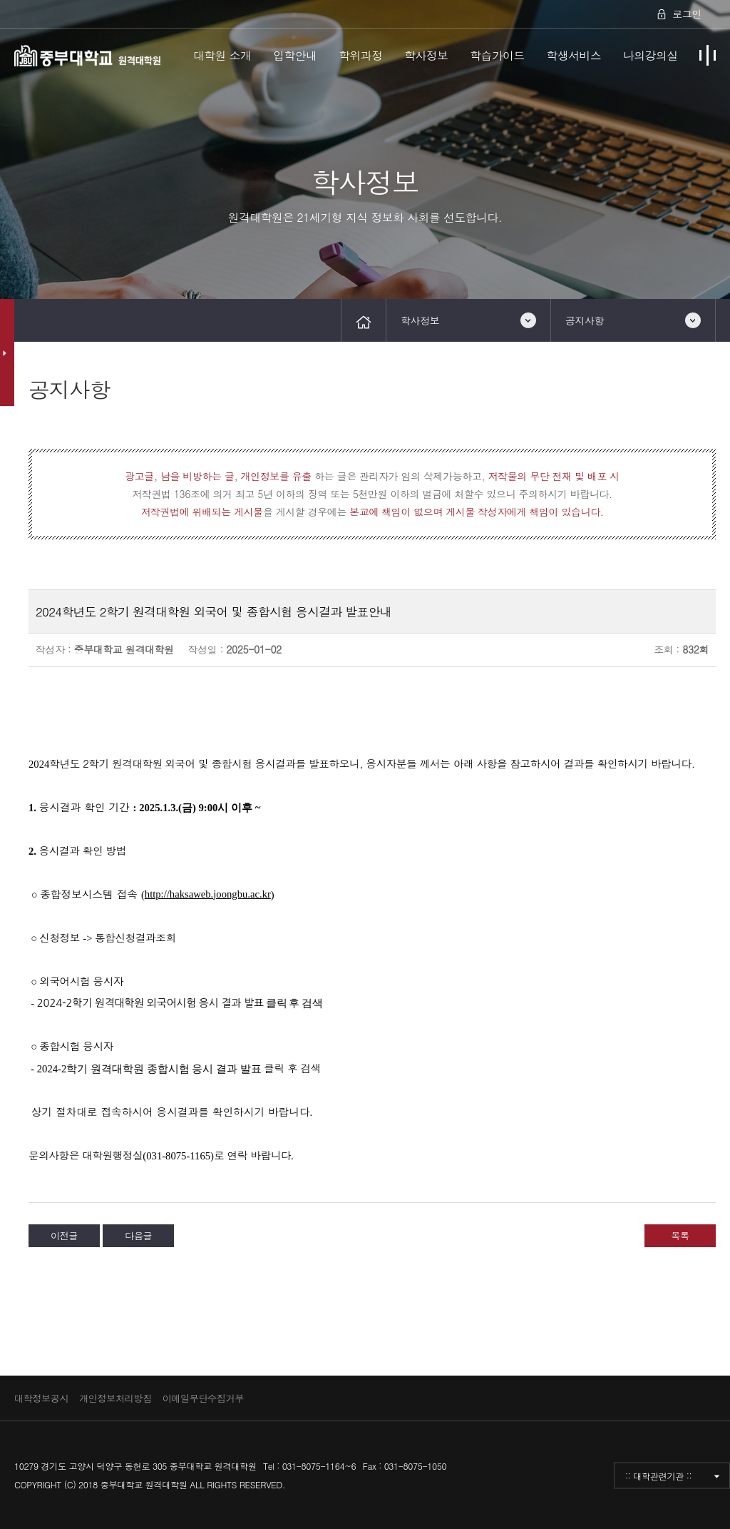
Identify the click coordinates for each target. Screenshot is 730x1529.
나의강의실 (650, 55)
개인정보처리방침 (115, 1398)
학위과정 (360, 55)
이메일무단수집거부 (203, 1398)
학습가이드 (497, 55)
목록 (680, 1235)
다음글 (138, 1235)
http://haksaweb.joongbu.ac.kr (208, 894)
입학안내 (295, 55)
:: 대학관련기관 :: (658, 1475)
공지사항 (584, 320)
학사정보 (426, 55)
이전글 (64, 1235)
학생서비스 (574, 55)
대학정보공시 (41, 1398)
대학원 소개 (222, 55)
